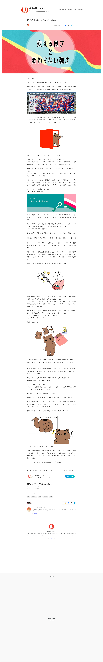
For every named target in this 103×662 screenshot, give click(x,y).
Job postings (80, 9)
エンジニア (29, 490)
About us (64, 9)
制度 (40, 496)
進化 (51, 496)
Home (60, 9)
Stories (74, 9)
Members (70, 9)
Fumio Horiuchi (33, 24)
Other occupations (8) (31, 493)
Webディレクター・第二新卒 (33, 488)
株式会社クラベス (37, 8)
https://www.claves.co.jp (40, 11)
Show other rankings (51, 620)
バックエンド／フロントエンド (33, 486)
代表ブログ (46, 496)
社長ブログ (34, 496)
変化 (29, 496)
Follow (32, 11)
